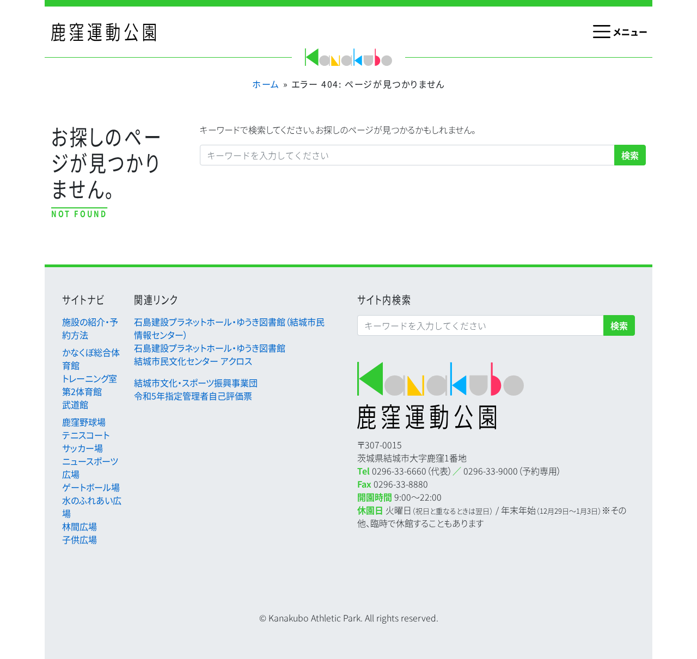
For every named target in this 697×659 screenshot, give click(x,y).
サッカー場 (82, 447)
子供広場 (79, 539)
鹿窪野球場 (84, 421)
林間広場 (79, 526)
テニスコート (85, 434)
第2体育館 (82, 391)
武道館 (75, 404)
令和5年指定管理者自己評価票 (193, 395)
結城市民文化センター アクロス (193, 360)
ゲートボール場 (91, 487)
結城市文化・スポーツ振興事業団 (196, 382)
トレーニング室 (89, 378)
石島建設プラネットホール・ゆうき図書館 (209, 347)
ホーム (266, 83)
